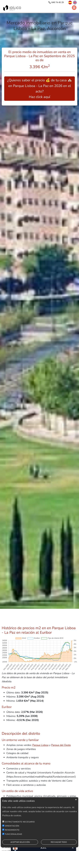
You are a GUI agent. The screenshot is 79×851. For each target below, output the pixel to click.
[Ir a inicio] (12, 8)
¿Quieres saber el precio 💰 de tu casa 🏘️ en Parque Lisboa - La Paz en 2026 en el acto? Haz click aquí (39, 88)
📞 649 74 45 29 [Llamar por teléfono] (56, 2)
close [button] (76, 802)
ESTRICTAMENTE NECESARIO (20, 824)
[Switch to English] (74, 2)
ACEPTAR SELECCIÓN (20, 845)
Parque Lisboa (40, 745)
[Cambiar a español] (68, 2)
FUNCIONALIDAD (13, 837)
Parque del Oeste (61, 745)
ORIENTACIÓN (12, 829)
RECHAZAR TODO (59, 845)
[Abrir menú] (74, 7)
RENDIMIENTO (12, 833)
